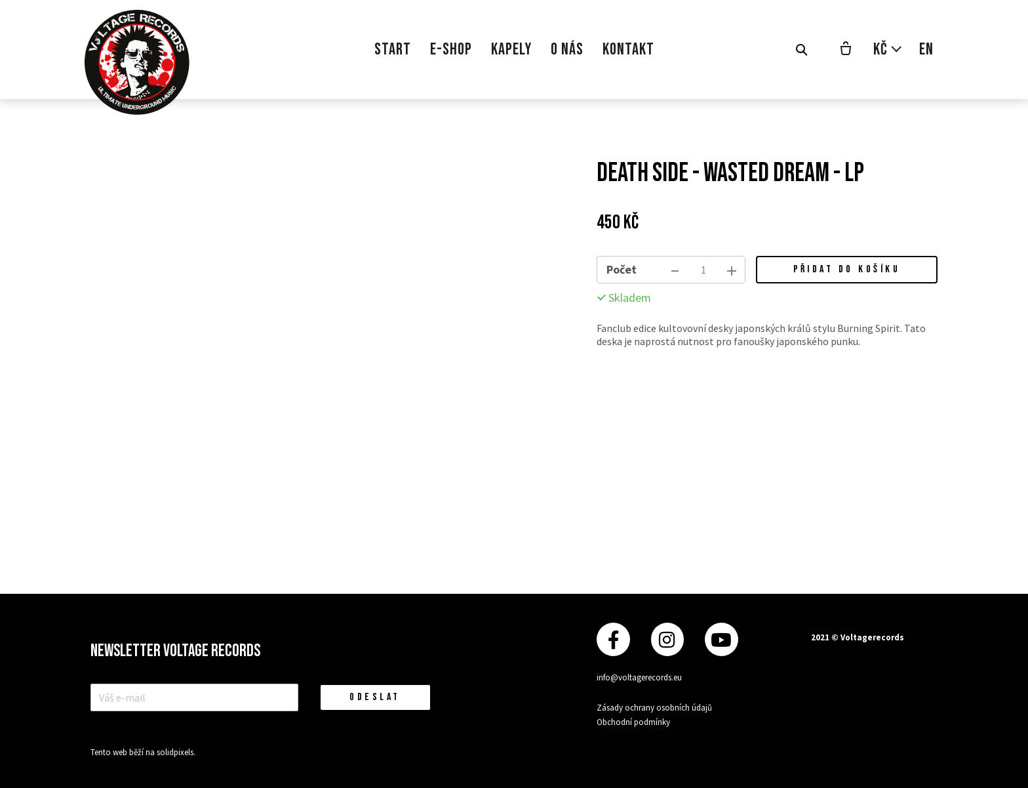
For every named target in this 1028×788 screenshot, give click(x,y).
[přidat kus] (732, 270)
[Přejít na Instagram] (667, 639)
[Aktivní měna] (888, 49)
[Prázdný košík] (845, 49)
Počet (621, 269)
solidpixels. (176, 752)
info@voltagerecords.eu (639, 677)
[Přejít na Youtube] (721, 639)
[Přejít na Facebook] (613, 639)
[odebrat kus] (675, 270)
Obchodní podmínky (633, 722)
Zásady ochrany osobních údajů (654, 707)
